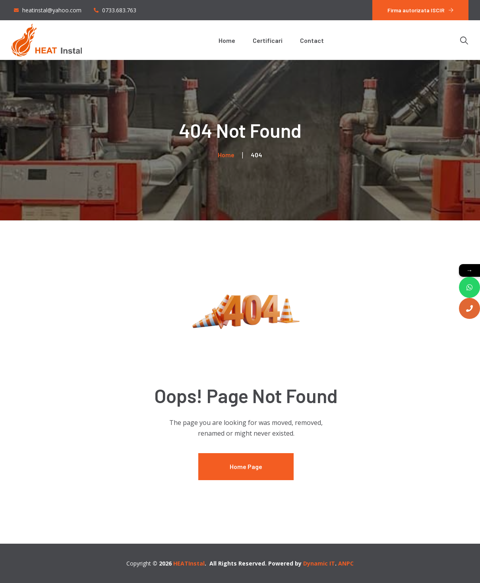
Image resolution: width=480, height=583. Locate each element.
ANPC (346, 563)
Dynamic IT (319, 563)
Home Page (246, 466)
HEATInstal (189, 563)
